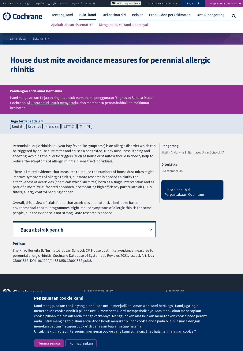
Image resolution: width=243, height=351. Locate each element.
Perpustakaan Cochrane (223, 3)
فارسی (52, 3)
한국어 (84, 126)
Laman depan (18, 38)
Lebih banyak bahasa (126, 3)
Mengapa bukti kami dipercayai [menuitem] (123, 24)
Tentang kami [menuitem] (62, 15)
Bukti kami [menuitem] (87, 15)
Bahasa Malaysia (12, 3)
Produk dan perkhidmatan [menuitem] (170, 15)
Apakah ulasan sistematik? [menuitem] (72, 24)
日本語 (69, 126)
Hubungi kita (176, 291)
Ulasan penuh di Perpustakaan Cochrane (184, 192)
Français (64, 3)
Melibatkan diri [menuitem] (114, 15)
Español (40, 3)
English (28, 3)
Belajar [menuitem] (137, 15)
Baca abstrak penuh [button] (42, 230)
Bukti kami (39, 38)
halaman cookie (180, 331)
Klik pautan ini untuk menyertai (51, 102)
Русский (77, 3)
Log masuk (193, 3)
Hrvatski (90, 3)
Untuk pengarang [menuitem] (210, 15)
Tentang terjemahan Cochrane (162, 3)
